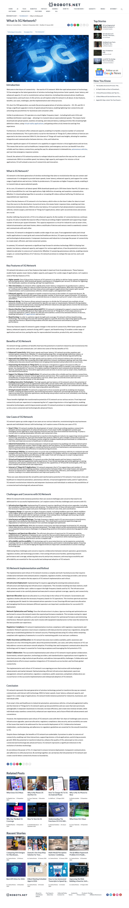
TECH (24, 9)
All (56, 11)
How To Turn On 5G (34, 819)
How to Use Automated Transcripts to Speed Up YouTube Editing (57, 881)
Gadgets (92, 9)
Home (11, 9)
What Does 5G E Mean (14, 793)
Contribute (39, 894)
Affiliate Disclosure (95, 894)
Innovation (25, 11)
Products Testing (87, 893)
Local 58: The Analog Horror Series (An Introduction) (109, 60)
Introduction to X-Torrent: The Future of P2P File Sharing (109, 34)
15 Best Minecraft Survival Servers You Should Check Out (108, 96)
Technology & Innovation (14, 32)
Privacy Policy (81, 894)
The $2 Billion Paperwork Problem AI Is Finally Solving (79, 855)
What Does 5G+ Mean (78, 819)
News (48, 11)
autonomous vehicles (79, 149)
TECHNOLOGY (39, 32)
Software (12, 11)
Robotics (33, 9)
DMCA (38, 896)
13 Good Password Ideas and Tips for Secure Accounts (107, 93)
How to (66, 9)
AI (17, 9)
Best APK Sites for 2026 (15, 879)
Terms (70, 894)
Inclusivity (74, 893)
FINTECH (44, 9)
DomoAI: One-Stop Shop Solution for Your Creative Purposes (36, 855)
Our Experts (49, 893)
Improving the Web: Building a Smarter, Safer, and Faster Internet (79, 881)
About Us (38, 893)
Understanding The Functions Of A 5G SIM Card (57, 821)
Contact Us (60, 894)
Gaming (55, 9)
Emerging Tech (28, 32)
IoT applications (29, 314)
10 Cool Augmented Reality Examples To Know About (109, 26)
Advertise (50, 894)
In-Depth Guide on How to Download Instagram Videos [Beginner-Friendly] (107, 89)
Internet (113, 9)
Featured (38, 11)
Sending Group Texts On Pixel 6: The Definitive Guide (109, 43)
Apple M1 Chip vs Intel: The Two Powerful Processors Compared (109, 100)
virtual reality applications (34, 123)
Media (103, 9)
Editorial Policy (62, 893)
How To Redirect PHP (108, 51)
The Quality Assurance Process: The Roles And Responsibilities (107, 85)
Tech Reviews (78, 9)
